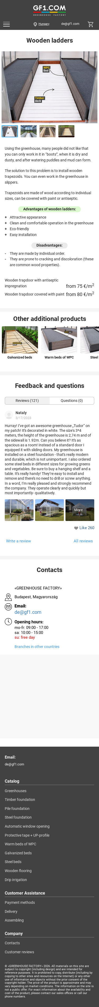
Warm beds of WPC (20, 844)
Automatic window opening (27, 826)
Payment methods (20, 902)
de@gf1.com (70, 24)
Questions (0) (72, 400)
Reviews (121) (27, 400)
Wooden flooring (18, 871)
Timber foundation (20, 799)
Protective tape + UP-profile (27, 835)
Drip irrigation (16, 880)
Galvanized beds (18, 853)
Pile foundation (17, 808)
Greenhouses (15, 791)
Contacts (12, 943)
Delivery (11, 911)
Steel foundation (18, 817)
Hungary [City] (44, 24)
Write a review (18, 541)
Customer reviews (19, 952)
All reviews (83, 541)
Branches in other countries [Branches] (37, 647)
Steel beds (13, 862)
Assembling (14, 920)
